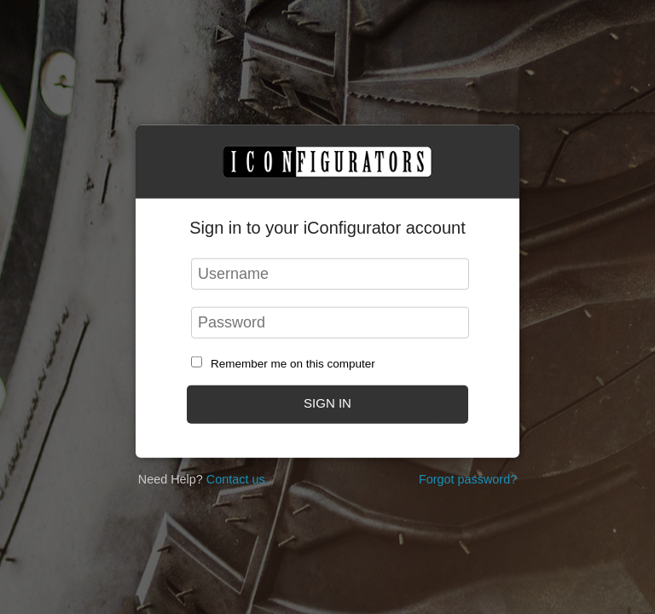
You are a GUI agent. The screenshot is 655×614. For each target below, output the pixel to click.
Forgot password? (468, 479)
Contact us (235, 479)
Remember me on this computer (293, 363)
